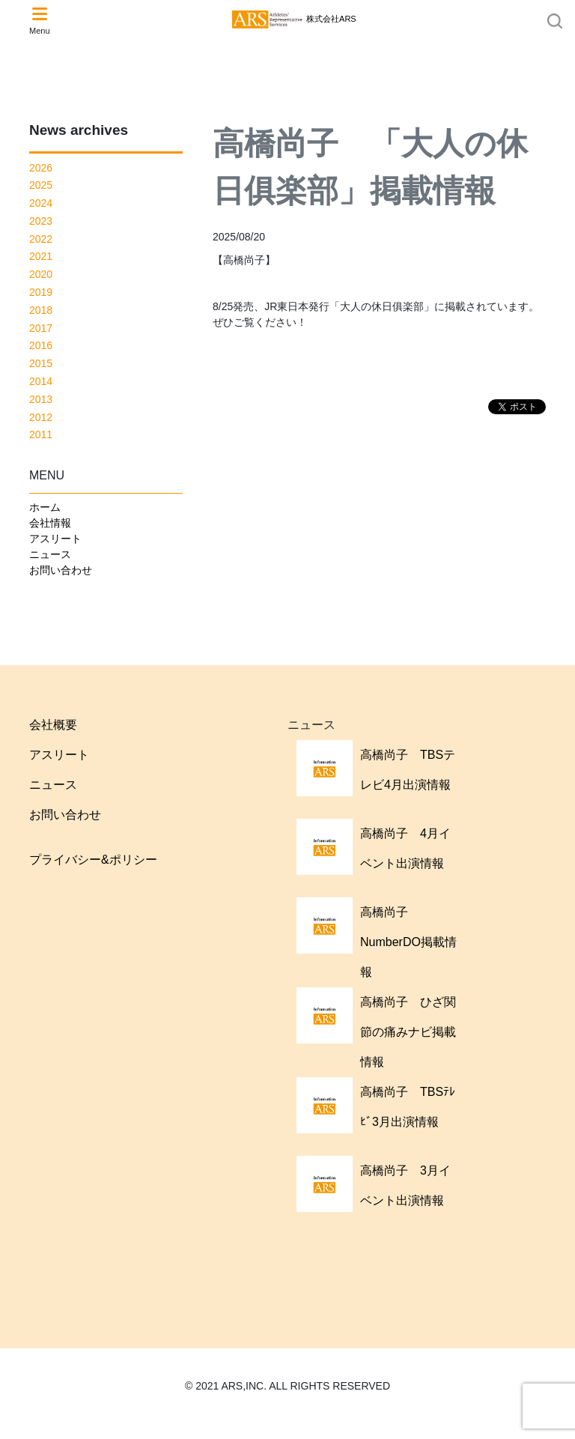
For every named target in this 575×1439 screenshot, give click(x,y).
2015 (40, 363)
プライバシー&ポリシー (93, 859)
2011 (40, 434)
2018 (40, 310)
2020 (40, 274)
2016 (40, 345)
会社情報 (50, 523)
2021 (40, 256)
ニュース (50, 554)
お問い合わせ (60, 570)
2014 (40, 381)
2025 (40, 185)
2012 (40, 417)
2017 (40, 328)
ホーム (45, 507)
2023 (40, 221)
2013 (40, 399)
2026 (40, 168)
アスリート (55, 539)
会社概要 (53, 724)
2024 (40, 203)
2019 (40, 292)
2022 (40, 239)
